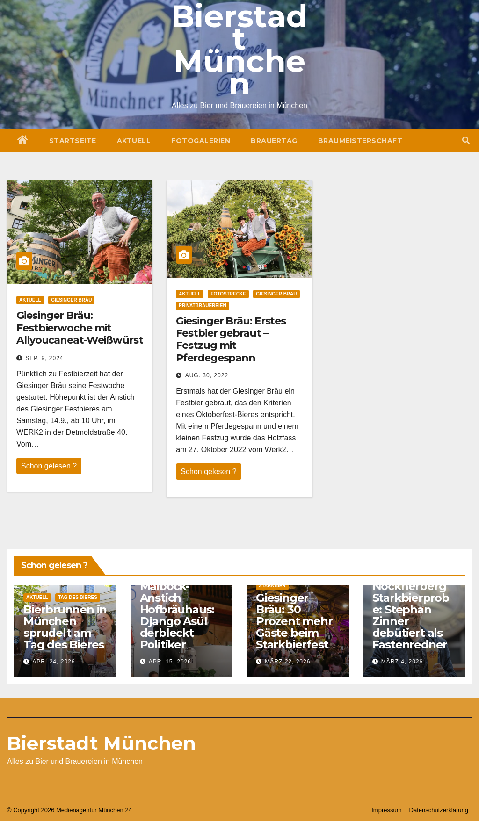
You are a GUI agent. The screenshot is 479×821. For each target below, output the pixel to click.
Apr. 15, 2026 (170, 661)
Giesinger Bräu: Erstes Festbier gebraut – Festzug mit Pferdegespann (231, 339)
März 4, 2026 (402, 661)
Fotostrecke (228, 293)
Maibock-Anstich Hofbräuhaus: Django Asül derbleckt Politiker (177, 615)
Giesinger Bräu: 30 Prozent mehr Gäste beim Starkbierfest (294, 621)
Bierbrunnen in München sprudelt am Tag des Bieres (65, 627)
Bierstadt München (101, 743)
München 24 (115, 810)
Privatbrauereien (202, 305)
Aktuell (134, 141)
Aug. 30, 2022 (206, 375)
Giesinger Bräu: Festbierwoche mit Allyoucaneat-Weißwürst (79, 327)
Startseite (72, 141)
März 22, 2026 (287, 661)
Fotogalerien (200, 141)
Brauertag (274, 141)
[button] (466, 140)
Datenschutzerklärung (438, 810)
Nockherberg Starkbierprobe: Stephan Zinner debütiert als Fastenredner (410, 615)
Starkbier (272, 585)
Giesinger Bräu (71, 299)
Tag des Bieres (77, 597)
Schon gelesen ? (49, 465)
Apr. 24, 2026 (53, 661)
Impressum (386, 810)
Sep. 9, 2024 (44, 358)
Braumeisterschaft (360, 141)
